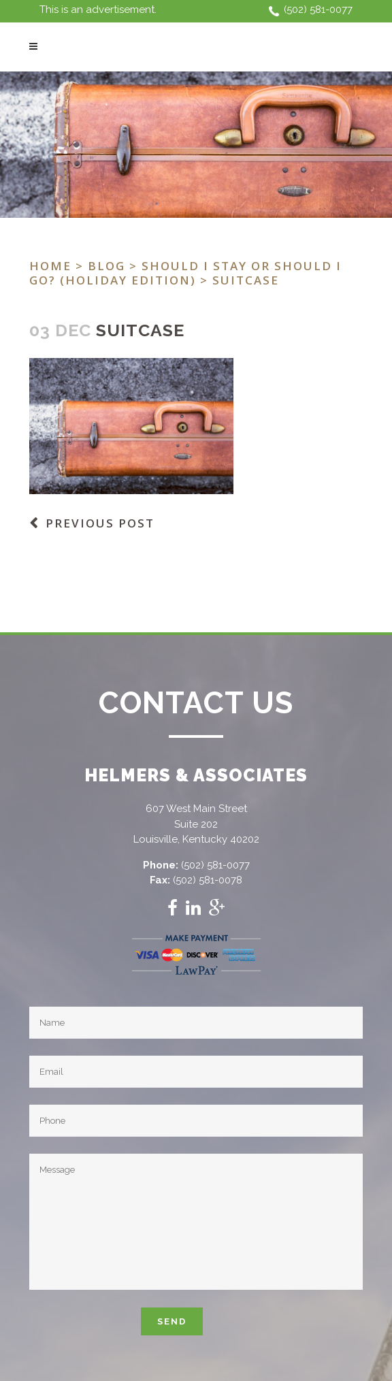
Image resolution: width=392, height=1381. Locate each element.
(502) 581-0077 (318, 9)
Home (50, 266)
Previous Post (100, 523)
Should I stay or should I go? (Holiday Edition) (185, 273)
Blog (106, 266)
